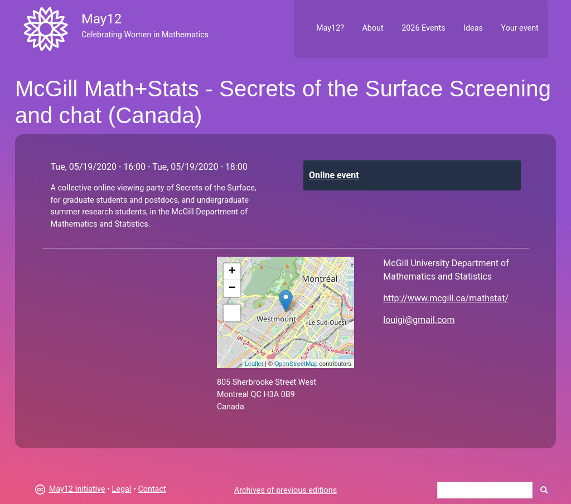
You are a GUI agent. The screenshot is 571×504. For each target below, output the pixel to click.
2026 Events (423, 28)
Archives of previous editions (285, 490)
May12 (101, 19)
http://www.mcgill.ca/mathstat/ (446, 298)
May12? (330, 28)
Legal (122, 489)
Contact (152, 489)
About (372, 28)
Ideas (473, 28)
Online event (334, 175)
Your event (519, 28)
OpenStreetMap (296, 363)
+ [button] (232, 271)
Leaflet (254, 363)
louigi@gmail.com (418, 320)
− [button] (232, 288)
